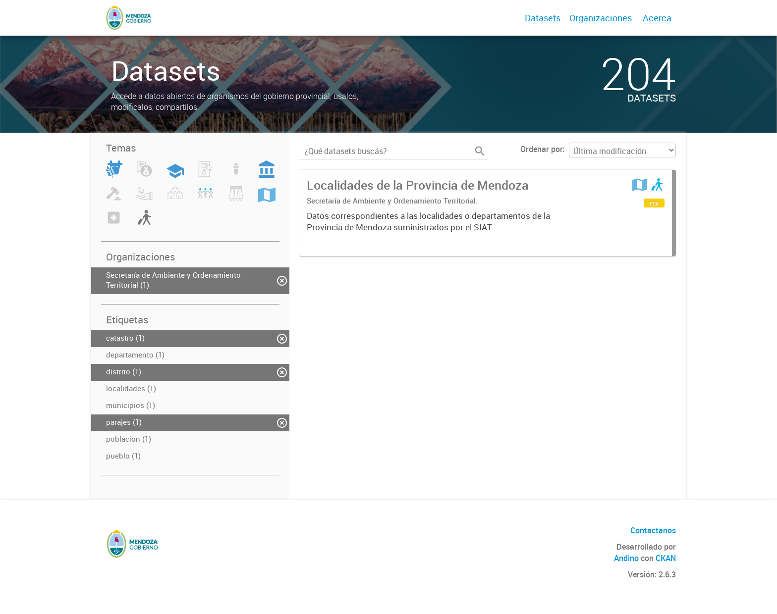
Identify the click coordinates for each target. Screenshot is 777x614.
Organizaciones (600, 18)
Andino (626, 558)
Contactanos (653, 530)
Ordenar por (541, 149)
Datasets (542, 18)
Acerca (657, 18)
